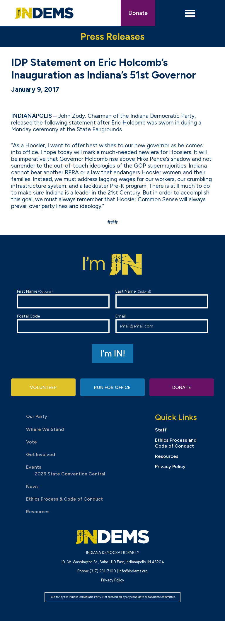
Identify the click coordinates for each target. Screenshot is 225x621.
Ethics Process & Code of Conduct (64, 499)
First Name (63, 298)
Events (33, 467)
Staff (161, 430)
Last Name (161, 298)
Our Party (36, 416)
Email (161, 323)
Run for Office (112, 387)
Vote (31, 442)
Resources (38, 511)
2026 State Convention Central (70, 474)
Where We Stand (45, 429)
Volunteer (43, 387)
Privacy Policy (170, 466)
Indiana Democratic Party (44, 13)
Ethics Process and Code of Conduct (176, 443)
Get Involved (40, 454)
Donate (138, 13)
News (32, 486)
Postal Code (63, 323)
